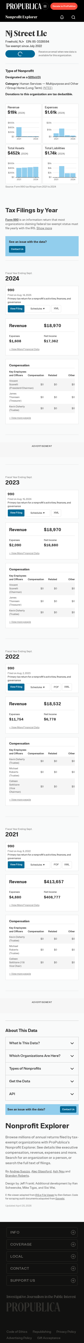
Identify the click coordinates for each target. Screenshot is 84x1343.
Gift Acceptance (48, 1338)
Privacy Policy (66, 1332)
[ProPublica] (23, 6)
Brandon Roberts (17, 1176)
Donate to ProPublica (64, 6)
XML (56, 308)
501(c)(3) (34, 77)
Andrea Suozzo (20, 1171)
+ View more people (20, 417)
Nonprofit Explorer (21, 17)
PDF (56, 686)
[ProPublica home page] (33, 1307)
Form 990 (12, 220)
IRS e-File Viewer (44, 1195)
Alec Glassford (41, 1171)
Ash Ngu (59, 1171)
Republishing (42, 1332)
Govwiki (60, 1198)
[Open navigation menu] (45, 6)
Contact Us (17, 249)
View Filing (16, 308)
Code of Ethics (16, 1332)
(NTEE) (48, 88)
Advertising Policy (19, 1338)
